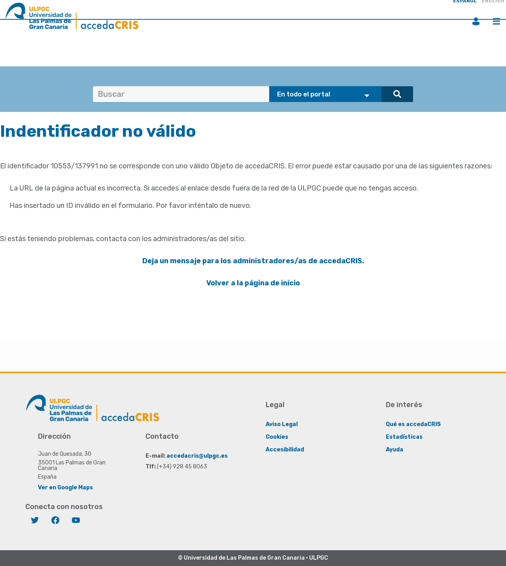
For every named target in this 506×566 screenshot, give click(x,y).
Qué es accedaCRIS (413, 424)
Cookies (277, 437)
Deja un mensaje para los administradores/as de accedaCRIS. (253, 261)
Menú (496, 21)
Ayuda (394, 449)
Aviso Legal (282, 424)
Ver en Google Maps (65, 487)
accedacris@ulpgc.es (197, 456)
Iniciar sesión (476, 21)
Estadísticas (404, 437)
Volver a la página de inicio (253, 283)
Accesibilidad (285, 449)
